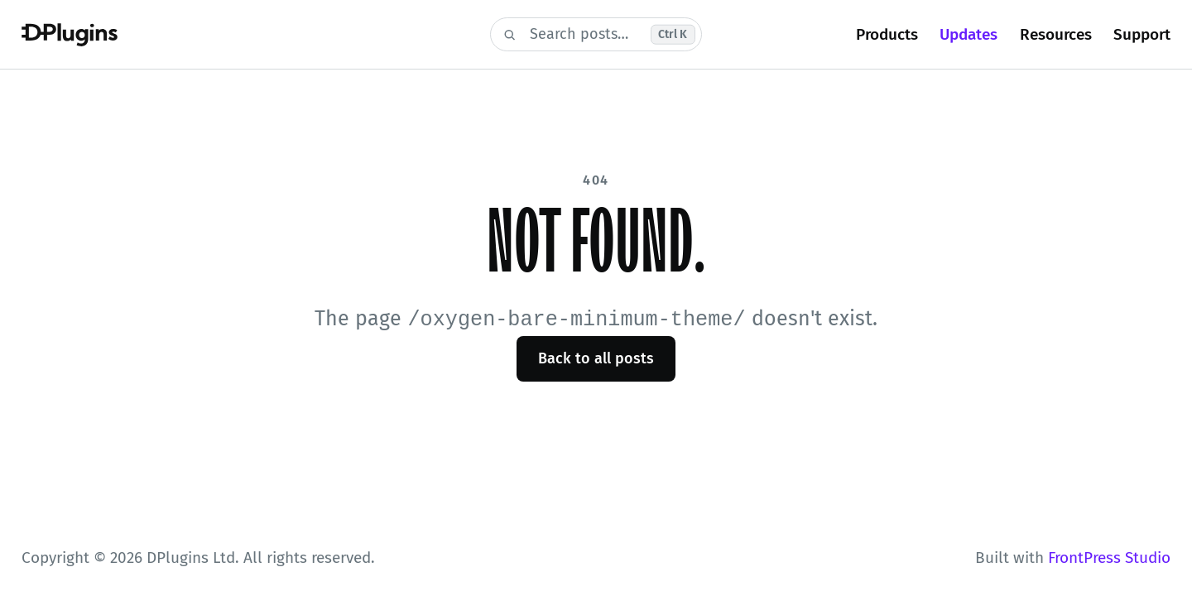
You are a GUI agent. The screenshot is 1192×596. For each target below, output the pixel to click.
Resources (1056, 34)
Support (1141, 34)
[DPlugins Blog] (245, 34)
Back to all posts (596, 357)
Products (887, 34)
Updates (968, 34)
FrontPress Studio (1109, 557)
